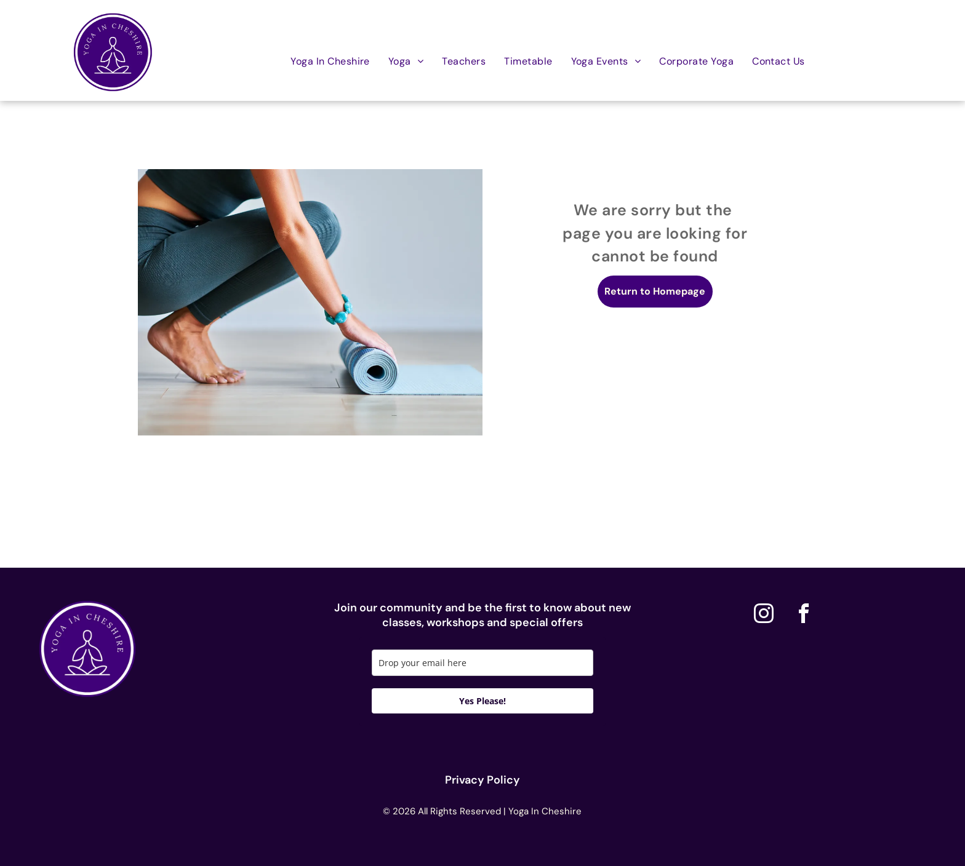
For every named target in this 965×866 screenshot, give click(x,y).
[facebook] (804, 615)
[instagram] (764, 615)
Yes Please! (482, 701)
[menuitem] (330, 60)
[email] (482, 663)
